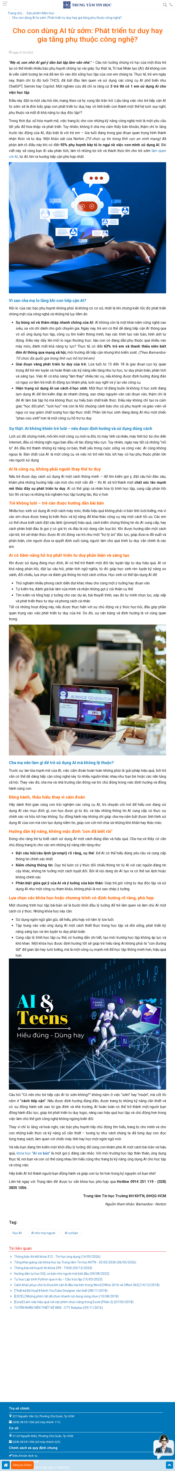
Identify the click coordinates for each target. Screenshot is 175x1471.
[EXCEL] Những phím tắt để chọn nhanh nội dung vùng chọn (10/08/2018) (66, 1296)
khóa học (33, 1153)
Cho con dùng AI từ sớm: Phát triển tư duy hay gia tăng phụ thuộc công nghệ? (67, 18)
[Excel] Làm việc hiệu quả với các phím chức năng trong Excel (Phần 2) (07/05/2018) (73, 1302)
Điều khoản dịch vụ (25, 1455)
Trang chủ (15, 13)
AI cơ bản (71, 1233)
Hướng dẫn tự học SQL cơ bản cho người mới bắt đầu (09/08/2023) (61, 1273)
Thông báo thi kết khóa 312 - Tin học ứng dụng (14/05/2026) (56, 1256)
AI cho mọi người (43, 1233)
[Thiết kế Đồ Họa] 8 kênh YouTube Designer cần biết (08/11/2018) (60, 1290)
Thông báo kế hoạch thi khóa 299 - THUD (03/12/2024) (52, 1268)
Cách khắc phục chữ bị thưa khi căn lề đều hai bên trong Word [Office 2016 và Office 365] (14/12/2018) (86, 1285)
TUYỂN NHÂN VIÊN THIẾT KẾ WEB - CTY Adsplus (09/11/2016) (58, 1307)
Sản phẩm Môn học (40, 13)
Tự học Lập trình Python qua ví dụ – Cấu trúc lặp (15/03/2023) (58, 1279)
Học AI (17, 1233)
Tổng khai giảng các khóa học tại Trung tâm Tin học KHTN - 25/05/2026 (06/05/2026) (74, 1262)
